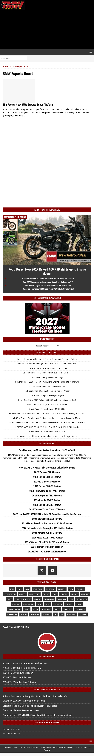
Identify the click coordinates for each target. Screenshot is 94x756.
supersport (12, 614)
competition (10, 594)
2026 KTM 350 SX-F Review (47, 481)
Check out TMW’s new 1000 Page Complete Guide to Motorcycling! (48, 289)
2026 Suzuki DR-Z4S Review (47, 505)
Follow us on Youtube (11, 733)
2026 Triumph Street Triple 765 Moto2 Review (47, 542)
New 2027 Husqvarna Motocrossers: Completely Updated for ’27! (48, 282)
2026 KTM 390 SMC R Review (17, 677)
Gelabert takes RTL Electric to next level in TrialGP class (47, 372)
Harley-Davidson (23, 599)
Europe (74, 594)
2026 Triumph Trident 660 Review (47, 546)
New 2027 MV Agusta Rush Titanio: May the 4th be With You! (48, 286)
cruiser (22, 594)
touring (46, 614)
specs (27, 609)
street (56, 609)
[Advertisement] (47, 30)
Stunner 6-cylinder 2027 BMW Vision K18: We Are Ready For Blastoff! (48, 279)
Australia (50, 589)
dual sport (34, 594)
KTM (71, 599)
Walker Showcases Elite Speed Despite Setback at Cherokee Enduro (47, 359)
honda (37, 599)
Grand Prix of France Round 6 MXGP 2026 (47, 409)
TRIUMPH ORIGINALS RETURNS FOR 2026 (47, 386)
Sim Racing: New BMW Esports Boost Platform (28, 104)
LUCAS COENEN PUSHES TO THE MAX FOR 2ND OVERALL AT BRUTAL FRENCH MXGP (47, 422)
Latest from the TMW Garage (47, 210)
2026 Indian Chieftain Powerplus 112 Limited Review (47, 528)
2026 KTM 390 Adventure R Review (20, 682)
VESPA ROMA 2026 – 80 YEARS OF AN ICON (47, 368)
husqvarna (49, 599)
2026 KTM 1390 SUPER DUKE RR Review (47, 551)
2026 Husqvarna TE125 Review (47, 495)
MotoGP (15, 604)
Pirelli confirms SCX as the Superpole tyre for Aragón (47, 391)
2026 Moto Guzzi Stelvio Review (47, 537)
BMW (71, 589)
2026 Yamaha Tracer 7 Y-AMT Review (47, 509)
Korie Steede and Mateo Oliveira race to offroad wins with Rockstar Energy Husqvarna (47, 413)
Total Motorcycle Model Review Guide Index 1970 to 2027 (47, 450)
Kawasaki (62, 599)
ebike (55, 594)
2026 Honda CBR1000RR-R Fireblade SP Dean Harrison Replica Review (47, 514)
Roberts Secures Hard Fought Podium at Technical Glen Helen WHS (47, 363)
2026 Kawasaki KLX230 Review (47, 518)
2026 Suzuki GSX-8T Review (47, 477)
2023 (19, 589)
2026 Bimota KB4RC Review (47, 500)
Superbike (67, 609)
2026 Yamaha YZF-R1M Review (47, 532)
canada (80, 589)
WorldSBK (71, 614)
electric (64, 594)
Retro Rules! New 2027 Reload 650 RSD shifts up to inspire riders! (47, 400)
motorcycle (28, 604)
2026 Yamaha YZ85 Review (47, 472)
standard (46, 609)
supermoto (80, 609)
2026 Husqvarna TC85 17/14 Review (47, 491)
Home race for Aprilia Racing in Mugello (47, 395)
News (48, 604)
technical (34, 614)
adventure (37, 589)
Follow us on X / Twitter (12, 729)
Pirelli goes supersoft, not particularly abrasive (47, 404)
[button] (90, 52)
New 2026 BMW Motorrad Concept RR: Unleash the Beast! (47, 467)
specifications (15, 609)
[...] (68, 461)
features (85, 594)
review (78, 604)
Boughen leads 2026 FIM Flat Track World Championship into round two (47, 382)
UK (55, 614)
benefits (61, 589)
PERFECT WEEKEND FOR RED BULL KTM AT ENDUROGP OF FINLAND (47, 427)
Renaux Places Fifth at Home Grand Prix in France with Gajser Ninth (47, 436)
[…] (23, 115)
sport (35, 609)
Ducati (46, 594)
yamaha (82, 614)
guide (9, 599)
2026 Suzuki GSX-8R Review (47, 486)
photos (69, 604)
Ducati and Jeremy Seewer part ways (47, 377)
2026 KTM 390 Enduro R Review (18, 672)
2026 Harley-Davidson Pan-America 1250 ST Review (47, 523)
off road (58, 604)
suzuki (24, 614)
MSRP (40, 604)
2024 (27, 589)
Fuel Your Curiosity (47, 444)
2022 (12, 589)
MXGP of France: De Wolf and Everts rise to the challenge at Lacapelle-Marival (47, 418)
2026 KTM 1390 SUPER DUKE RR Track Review (25, 663)
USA (61, 614)
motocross (82, 599)
